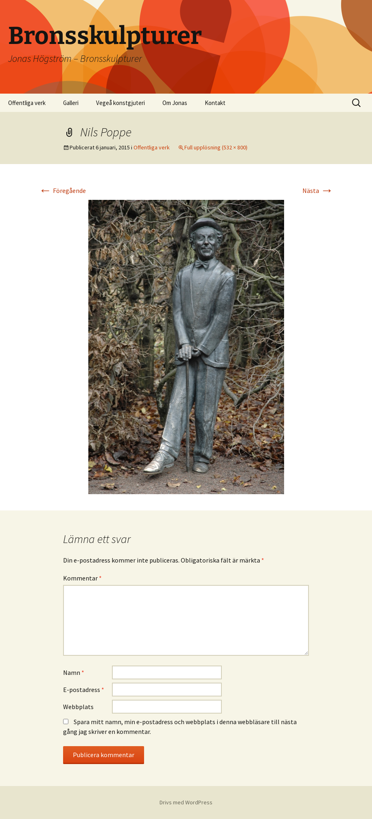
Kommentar (82, 578)
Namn (73, 672)
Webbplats (78, 707)
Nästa (317, 190)
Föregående (62, 190)
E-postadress (83, 689)
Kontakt (215, 103)
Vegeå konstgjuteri (120, 103)
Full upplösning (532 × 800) (215, 147)
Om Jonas (174, 103)
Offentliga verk (27, 103)
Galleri (71, 103)
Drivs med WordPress (186, 802)
